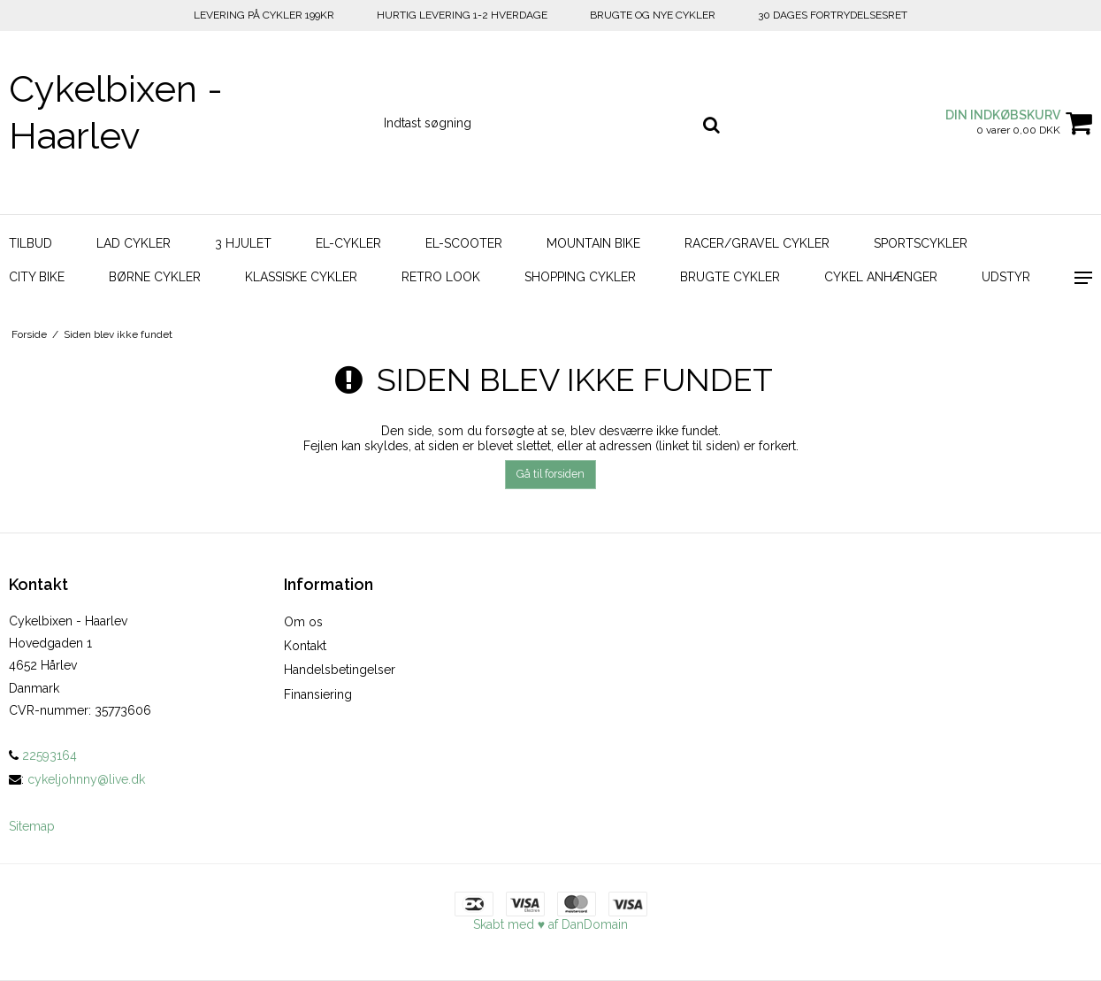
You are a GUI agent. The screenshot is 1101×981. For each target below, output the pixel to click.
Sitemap (32, 826)
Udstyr (1006, 277)
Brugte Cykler (730, 277)
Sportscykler (920, 243)
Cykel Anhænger (880, 277)
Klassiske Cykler (301, 277)
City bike (37, 277)
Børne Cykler (155, 277)
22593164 (43, 755)
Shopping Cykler (580, 277)
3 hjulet (243, 243)
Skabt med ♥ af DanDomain (550, 924)
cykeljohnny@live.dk (86, 779)
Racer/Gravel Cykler (757, 243)
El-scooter (463, 243)
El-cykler (348, 243)
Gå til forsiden (550, 473)
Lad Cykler (133, 243)
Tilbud (30, 243)
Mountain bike (593, 243)
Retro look (440, 277)
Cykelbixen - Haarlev (116, 112)
